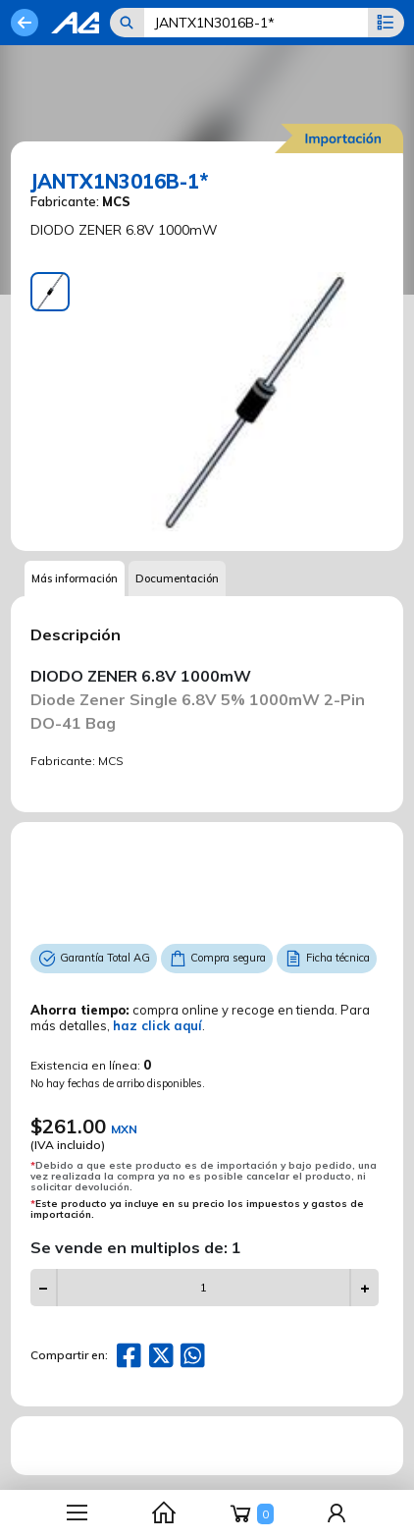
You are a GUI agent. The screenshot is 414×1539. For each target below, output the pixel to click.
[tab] (50, 291)
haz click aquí (157, 1025)
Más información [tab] (74, 578)
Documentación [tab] (177, 578)
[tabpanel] (254, 401)
